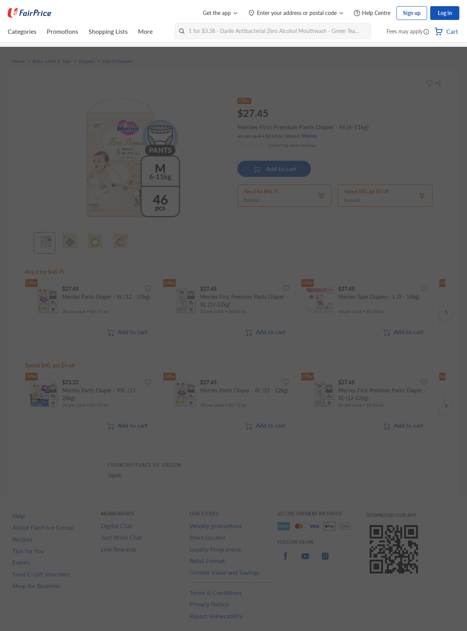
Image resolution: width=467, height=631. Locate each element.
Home (18, 61)
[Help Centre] (372, 13)
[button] (426, 32)
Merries (309, 136)
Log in (445, 13)
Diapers (86, 61)
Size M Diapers (117, 61)
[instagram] (325, 560)
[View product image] (44, 240)
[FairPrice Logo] (29, 13)
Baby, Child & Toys (52, 61)
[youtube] (305, 560)
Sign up (412, 13)
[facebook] (285, 560)
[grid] (235, 312)
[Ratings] (277, 145)
